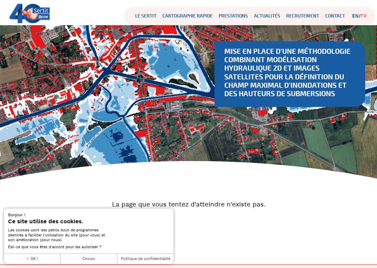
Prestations (233, 16)
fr (364, 15)
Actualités (267, 16)
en (355, 15)
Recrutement (302, 16)
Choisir (88, 259)
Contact (335, 16)
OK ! (32, 259)
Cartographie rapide (187, 16)
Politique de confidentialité (145, 259)
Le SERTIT (145, 16)
